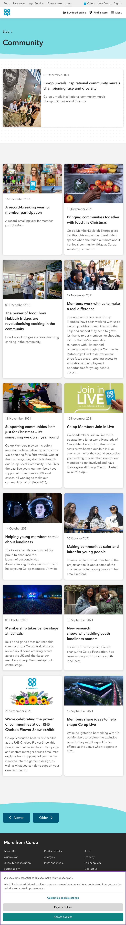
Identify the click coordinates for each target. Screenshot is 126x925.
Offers (89, 3)
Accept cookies (63, 916)
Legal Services (36, 3)
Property (89, 856)
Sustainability (12, 868)
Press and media (54, 862)
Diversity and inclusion (17, 862)
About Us (9, 851)
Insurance (19, 3)
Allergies (49, 856)
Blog (6, 31)
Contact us (90, 868)
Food (7, 3)
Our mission (11, 856)
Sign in (118, 3)
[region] (63, 898)
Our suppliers (92, 862)
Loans (68, 3)
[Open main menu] (116, 12)
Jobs (87, 851)
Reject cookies (63, 907)
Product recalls (53, 851)
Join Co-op (104, 3)
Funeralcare (55, 3)
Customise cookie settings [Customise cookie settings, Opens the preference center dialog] (63, 897)
